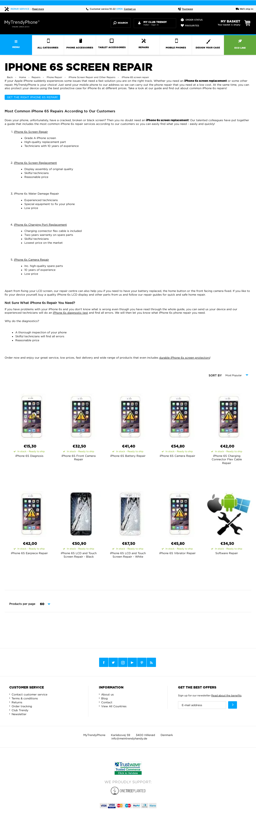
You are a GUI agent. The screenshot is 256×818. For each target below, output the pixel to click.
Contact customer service (29, 694)
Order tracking (22, 706)
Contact (106, 702)
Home (22, 77)
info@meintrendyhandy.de (129, 738)
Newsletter (19, 714)
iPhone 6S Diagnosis (29, 455)
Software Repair (226, 553)
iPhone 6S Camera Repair (177, 455)
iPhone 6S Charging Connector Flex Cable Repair (227, 459)
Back (10, 77)
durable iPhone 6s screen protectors (184, 357)
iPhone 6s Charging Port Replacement (40, 224)
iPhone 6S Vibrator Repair (177, 553)
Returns (17, 702)
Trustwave (185, 9)
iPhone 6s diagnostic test (70, 312)
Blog (104, 698)
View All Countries (113, 706)
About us (107, 694)
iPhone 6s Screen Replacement (35, 162)
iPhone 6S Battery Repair (128, 455)
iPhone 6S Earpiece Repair (29, 553)
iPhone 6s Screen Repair (31, 131)
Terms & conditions (25, 698)
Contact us (130, 9)
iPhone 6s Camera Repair (31, 259)
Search (120, 23)
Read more (38, 9)
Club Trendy (20, 710)
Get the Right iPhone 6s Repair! (32, 97)
